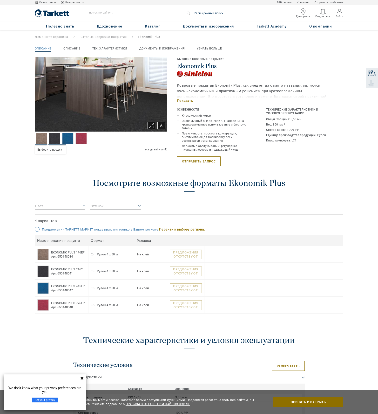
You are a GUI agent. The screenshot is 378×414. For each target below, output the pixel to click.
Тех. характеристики (109, 48)
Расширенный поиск (208, 13)
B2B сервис (284, 2)
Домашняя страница (51, 37)
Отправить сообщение (329, 2)
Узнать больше (209, 48)
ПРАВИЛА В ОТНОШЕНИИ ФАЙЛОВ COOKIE (158, 404)
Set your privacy (45, 400)
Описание (43, 48)
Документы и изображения (162, 48)
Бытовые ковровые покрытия (103, 37)
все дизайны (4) (156, 149)
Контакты (303, 2)
